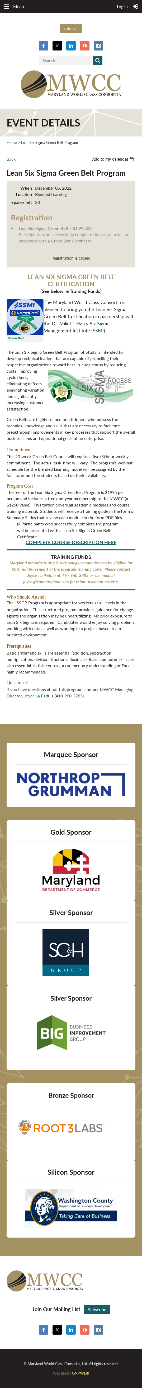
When (26, 187)
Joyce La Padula (39, 695)
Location (24, 194)
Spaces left (21, 202)
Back (11, 158)
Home (12, 142)
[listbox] (113, 159)
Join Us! (71, 28)
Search (97, 60)
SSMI (98, 330)
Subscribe (97, 1309)
